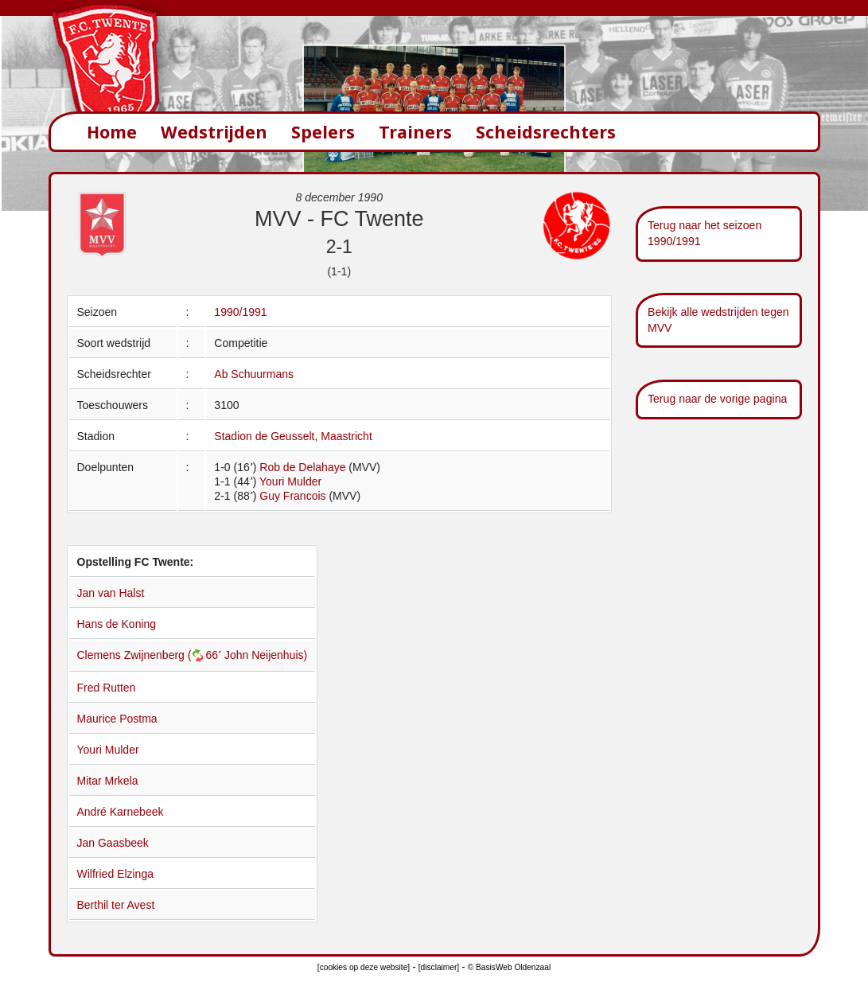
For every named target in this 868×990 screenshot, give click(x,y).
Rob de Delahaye (302, 467)
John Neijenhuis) (265, 655)
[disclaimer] (438, 967)
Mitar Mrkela (107, 780)
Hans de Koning (117, 624)
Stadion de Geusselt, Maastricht (293, 436)
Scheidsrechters (546, 131)
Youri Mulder (290, 481)
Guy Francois (292, 495)
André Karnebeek (120, 811)
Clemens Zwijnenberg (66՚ (150, 655)
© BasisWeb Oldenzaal (509, 967)
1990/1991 (240, 312)
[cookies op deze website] (363, 967)
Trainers (415, 131)
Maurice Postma (117, 718)
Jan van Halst (111, 593)
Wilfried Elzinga (115, 873)
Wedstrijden (214, 131)
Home (112, 131)
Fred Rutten (106, 687)
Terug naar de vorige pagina (717, 398)
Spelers (323, 131)
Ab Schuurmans (254, 374)
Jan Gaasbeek (113, 842)
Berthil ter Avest (116, 904)
